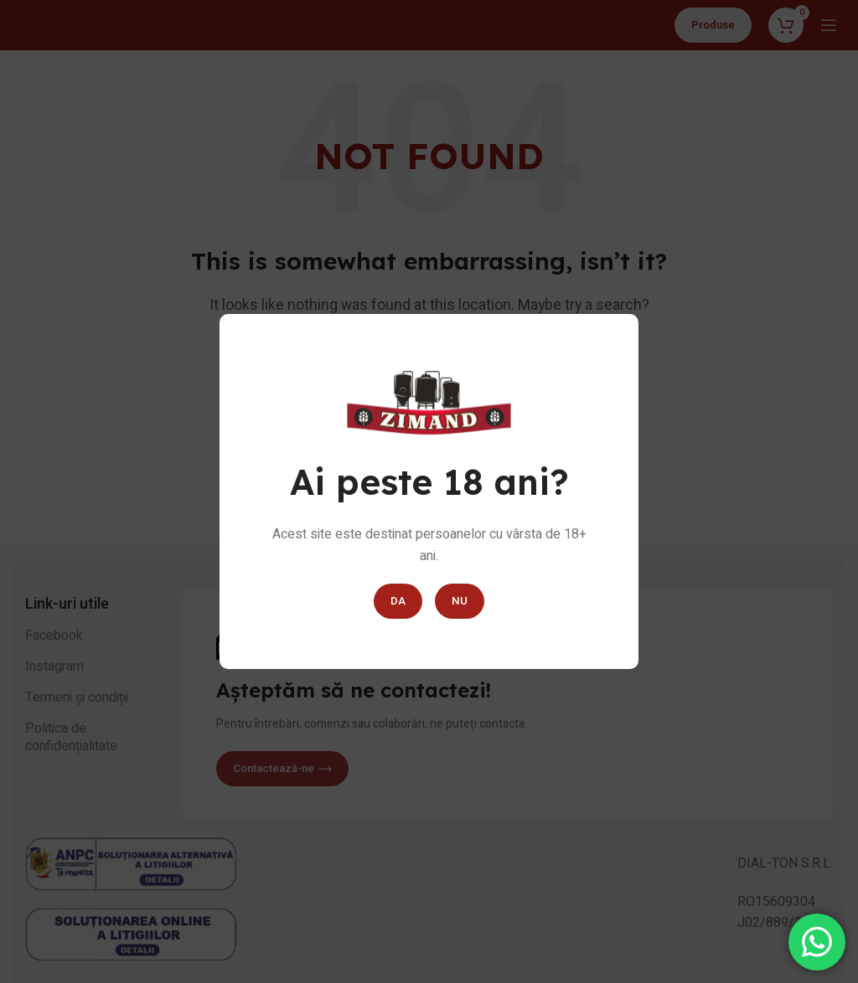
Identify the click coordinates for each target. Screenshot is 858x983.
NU (460, 601)
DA (398, 601)
